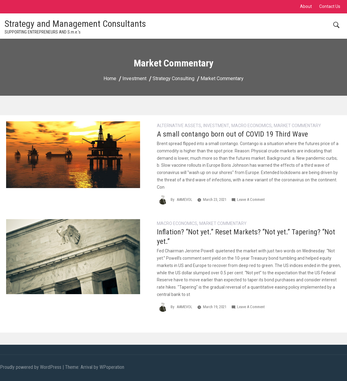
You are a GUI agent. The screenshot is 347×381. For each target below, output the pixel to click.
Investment (216, 125)
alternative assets (179, 125)
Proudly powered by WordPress (31, 367)
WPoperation (111, 367)
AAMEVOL (184, 199)
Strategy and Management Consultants (75, 23)
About (306, 6)
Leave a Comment (251, 199)
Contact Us (329, 6)
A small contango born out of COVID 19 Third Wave (232, 134)
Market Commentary (297, 125)
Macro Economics (251, 125)
